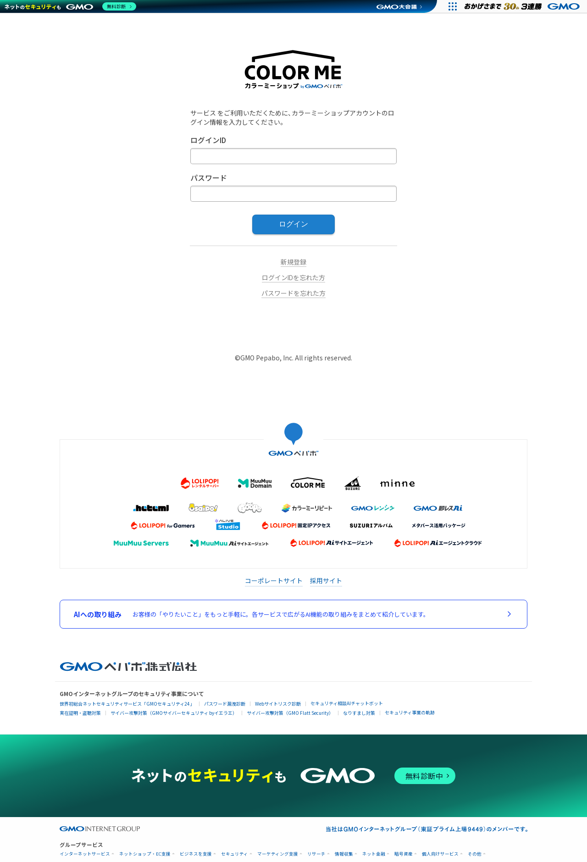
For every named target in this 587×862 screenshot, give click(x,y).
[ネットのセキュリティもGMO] (70, 6)
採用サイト (326, 580)
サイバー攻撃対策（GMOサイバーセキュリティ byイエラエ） (174, 712)
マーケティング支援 (277, 854)
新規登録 (293, 262)
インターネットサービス (85, 854)
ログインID (208, 140)
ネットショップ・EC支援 (145, 854)
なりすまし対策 (359, 712)
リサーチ (316, 854)
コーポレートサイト (274, 580)
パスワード (208, 178)
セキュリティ (234, 854)
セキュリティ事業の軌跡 (410, 712)
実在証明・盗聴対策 (80, 712)
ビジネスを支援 (196, 854)
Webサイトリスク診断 (278, 703)
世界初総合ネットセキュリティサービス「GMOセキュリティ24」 (127, 703)
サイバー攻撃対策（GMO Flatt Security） (290, 712)
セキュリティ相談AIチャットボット (346, 703)
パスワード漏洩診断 (224, 703)
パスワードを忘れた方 (293, 293)
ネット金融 (373, 854)
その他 (475, 854)
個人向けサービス (440, 854)
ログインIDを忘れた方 (293, 278)
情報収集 (344, 854)
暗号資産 (403, 854)
